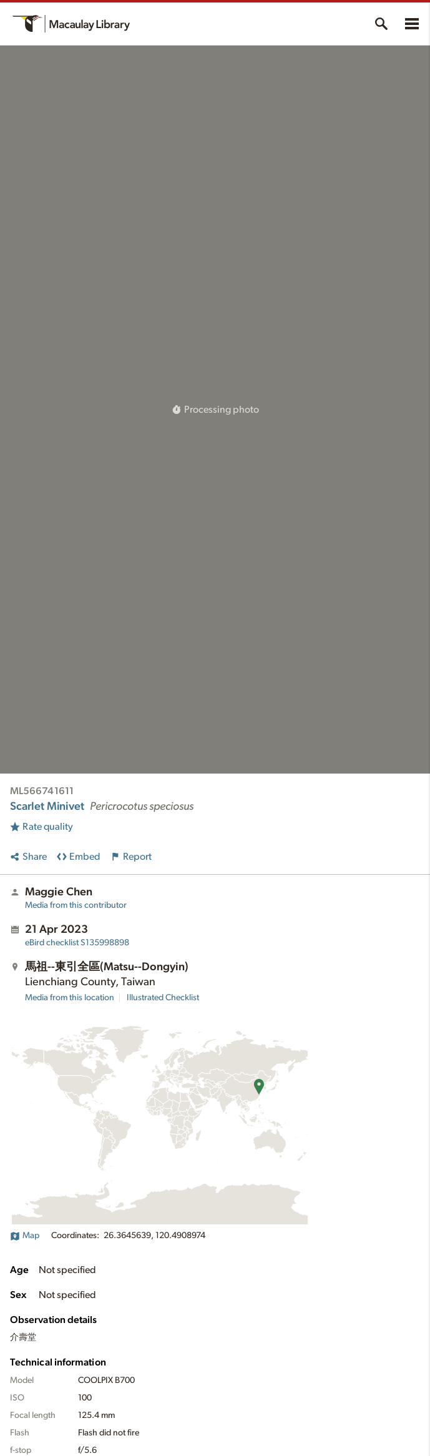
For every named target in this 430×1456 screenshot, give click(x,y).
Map (24, 1235)
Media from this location (69, 997)
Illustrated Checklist (163, 997)
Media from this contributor (76, 905)
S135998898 (77, 942)
